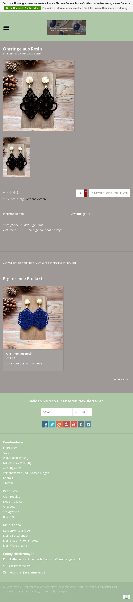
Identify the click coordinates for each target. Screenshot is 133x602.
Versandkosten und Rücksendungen (26, 473)
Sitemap (8, 483)
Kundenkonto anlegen (17, 530)
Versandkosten (36, 199)
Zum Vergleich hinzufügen (51, 262)
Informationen (13, 214)
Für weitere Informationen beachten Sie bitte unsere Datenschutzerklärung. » (86, 8)
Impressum (10, 448)
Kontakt (8, 478)
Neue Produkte (13, 501)
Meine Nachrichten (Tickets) (21, 540)
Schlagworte (11, 512)
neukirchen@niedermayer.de (27, 572)
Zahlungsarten (12, 468)
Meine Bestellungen (16, 535)
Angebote (9, 506)
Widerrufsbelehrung (15, 458)
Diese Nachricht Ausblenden (22, 8)
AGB (6, 453)
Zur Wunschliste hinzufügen (18, 262)
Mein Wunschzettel (15, 545)
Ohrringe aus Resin (30, 53)
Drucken (72, 262)
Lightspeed (63, 591)
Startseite (9, 53)
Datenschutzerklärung (17, 463)
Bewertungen (80, 214)
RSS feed (9, 517)
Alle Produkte (11, 496)
